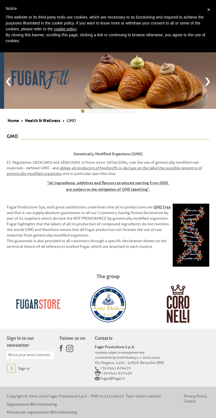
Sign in (24, 368)
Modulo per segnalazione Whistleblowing (42, 412)
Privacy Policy (195, 396)
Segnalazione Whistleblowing (32, 404)
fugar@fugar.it (113, 378)
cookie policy (65, 29)
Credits (190, 401)
